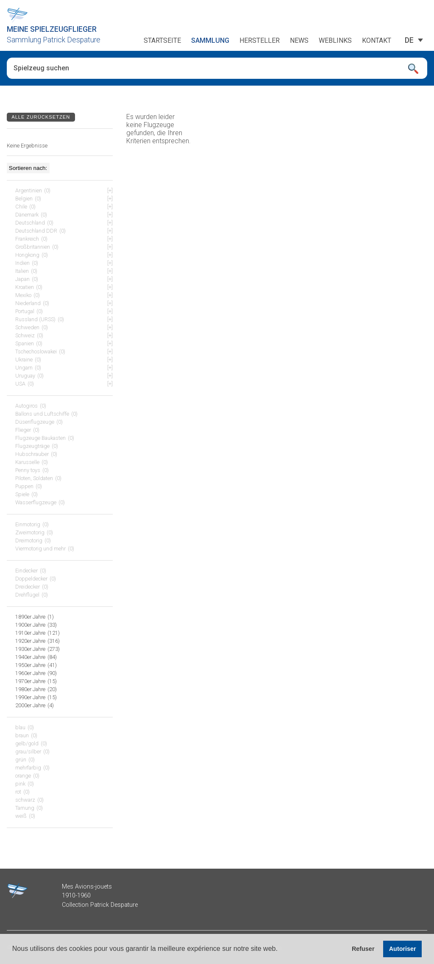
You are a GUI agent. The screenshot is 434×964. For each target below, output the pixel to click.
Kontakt (376, 40)
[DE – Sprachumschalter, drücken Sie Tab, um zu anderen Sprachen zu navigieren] (409, 40)
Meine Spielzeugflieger (52, 29)
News (299, 40)
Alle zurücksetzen (40, 116)
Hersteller (259, 40)
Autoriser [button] (402, 948)
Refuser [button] (363, 948)
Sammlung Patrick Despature (53, 40)
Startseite (162, 40)
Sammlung (210, 40)
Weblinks (335, 40)
